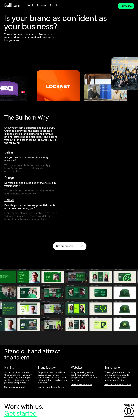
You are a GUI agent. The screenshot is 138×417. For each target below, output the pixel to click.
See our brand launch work (117, 384)
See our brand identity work (52, 387)
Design (9, 178)
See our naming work (14, 387)
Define (8, 153)
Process (41, 5)
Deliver (9, 200)
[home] (12, 5)
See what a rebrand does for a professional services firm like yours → (30, 37)
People (54, 5)
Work (30, 5)
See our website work (81, 384)
